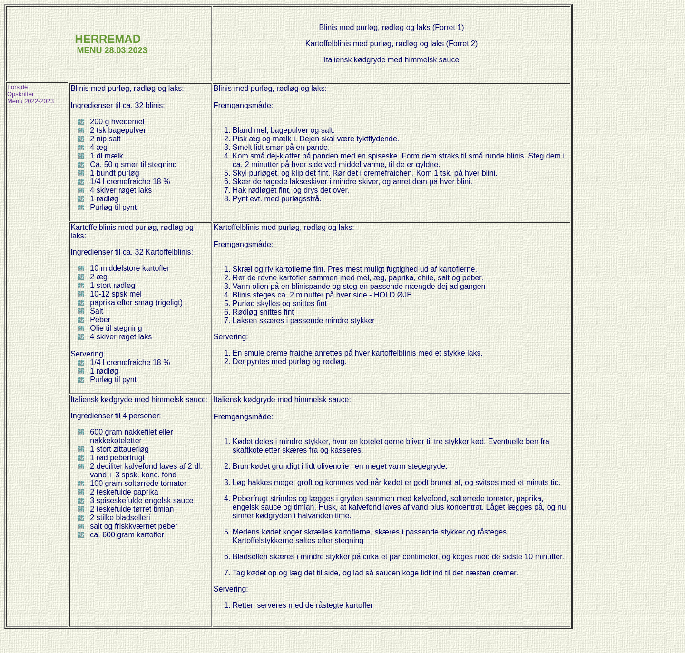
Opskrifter (20, 94)
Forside (17, 86)
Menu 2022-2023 (30, 101)
